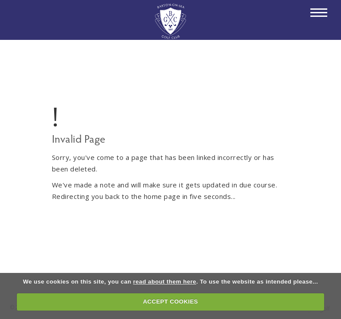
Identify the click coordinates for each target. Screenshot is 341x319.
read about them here (164, 281)
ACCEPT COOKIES (170, 301)
